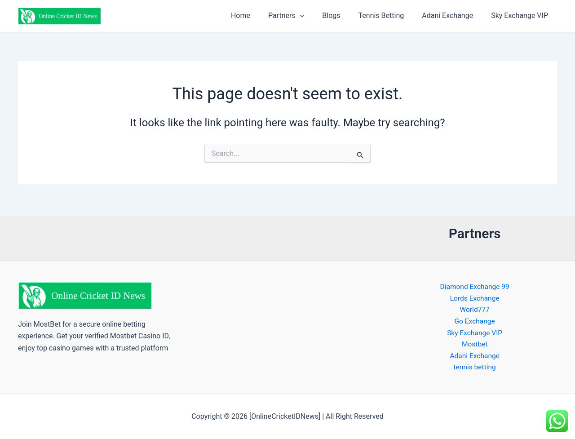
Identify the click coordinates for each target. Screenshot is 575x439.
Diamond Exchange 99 (474, 284)
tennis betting (474, 367)
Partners (302, 15)
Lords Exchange (474, 296)
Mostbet (474, 343)
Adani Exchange (452, 15)
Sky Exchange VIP (521, 15)
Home (260, 15)
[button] (316, 15)
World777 (474, 308)
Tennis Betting (390, 15)
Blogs (344, 15)
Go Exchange (474, 319)
